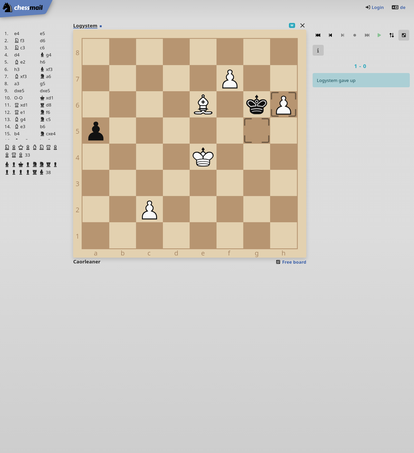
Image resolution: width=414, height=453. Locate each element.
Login (374, 7)
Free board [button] (290, 262)
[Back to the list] (302, 25)
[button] (7, 147)
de (398, 7)
